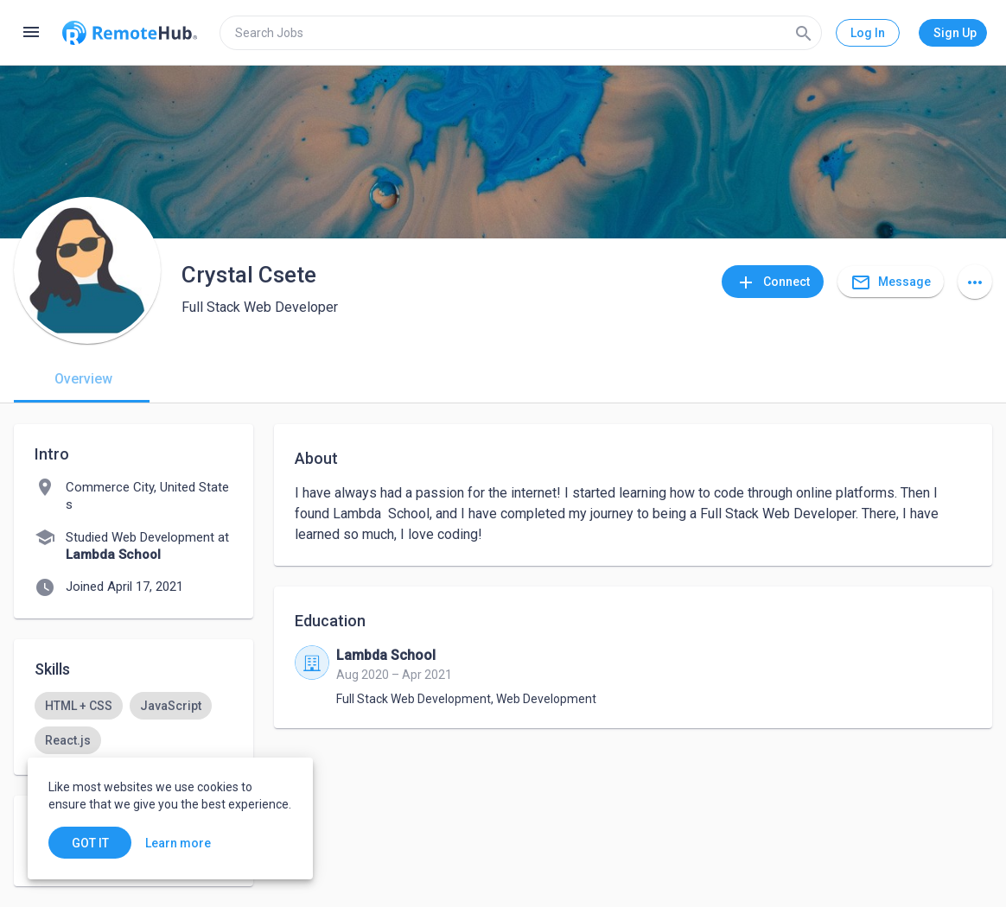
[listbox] (133, 723)
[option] (79, 706)
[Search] (803, 33)
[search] (521, 33)
